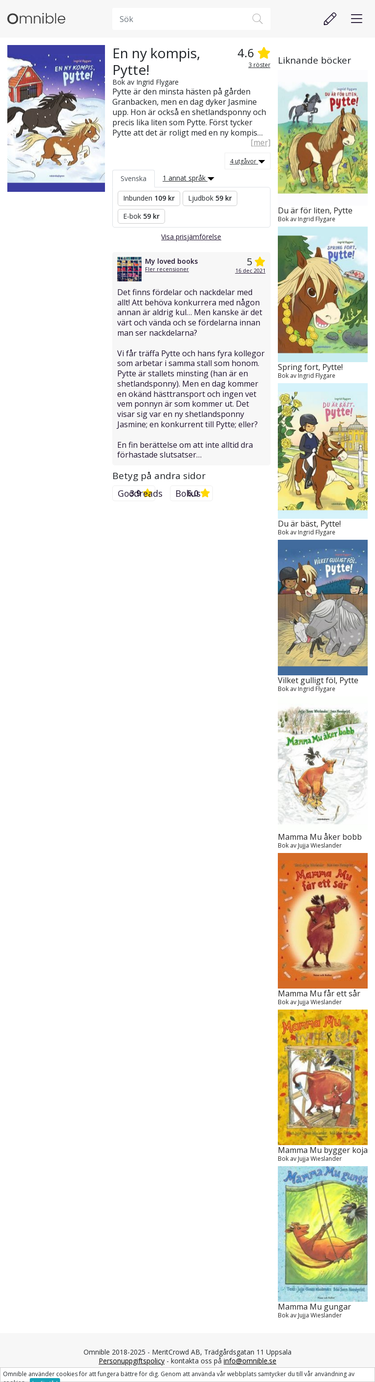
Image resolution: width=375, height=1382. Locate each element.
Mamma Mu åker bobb (320, 837)
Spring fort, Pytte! (310, 367)
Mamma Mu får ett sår (319, 994)
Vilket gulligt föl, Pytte (318, 680)
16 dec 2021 (250, 270)
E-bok (141, 216)
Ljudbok (210, 198)
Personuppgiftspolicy (132, 1360)
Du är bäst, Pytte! (309, 524)
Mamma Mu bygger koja (323, 1150)
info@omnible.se (250, 1360)
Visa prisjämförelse (191, 236)
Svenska (133, 178)
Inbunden (149, 198)
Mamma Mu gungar (314, 1307)
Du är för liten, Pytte (315, 211)
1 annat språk (188, 178)
